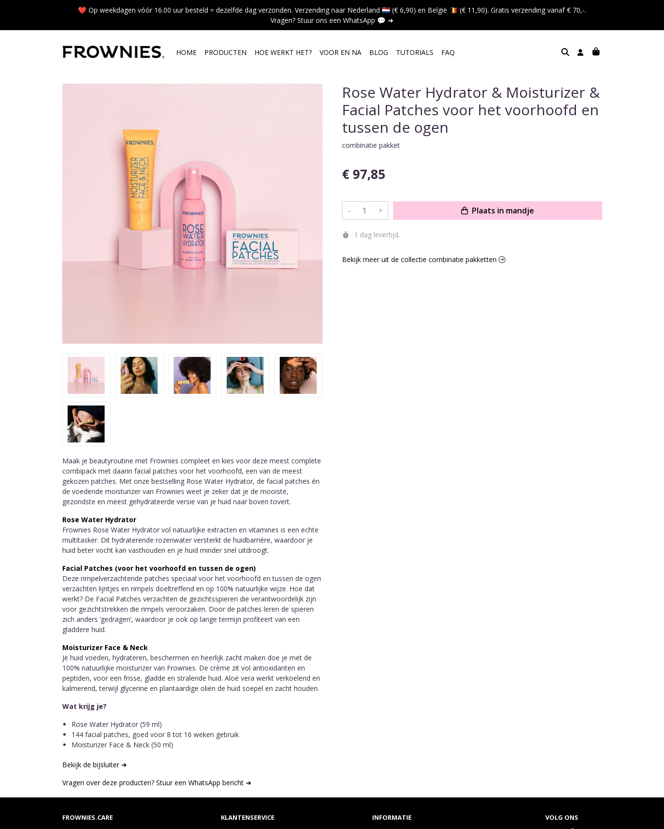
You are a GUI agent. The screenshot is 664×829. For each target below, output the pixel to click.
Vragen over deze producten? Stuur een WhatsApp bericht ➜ (156, 782)
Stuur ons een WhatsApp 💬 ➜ (345, 20)
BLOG (378, 52)
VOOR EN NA (340, 52)
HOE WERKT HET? (283, 52)
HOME (186, 52)
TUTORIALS (414, 52)
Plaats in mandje (497, 210)
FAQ (448, 52)
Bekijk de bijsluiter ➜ (94, 764)
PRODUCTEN (225, 52)
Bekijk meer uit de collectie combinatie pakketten (423, 259)
